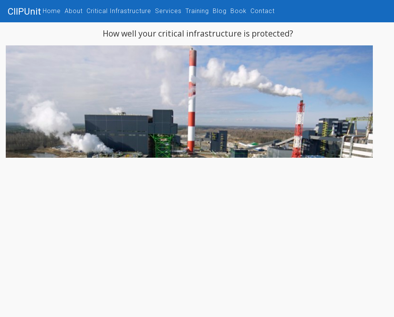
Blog (220, 11)
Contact (262, 11)
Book (238, 11)
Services (168, 11)
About (74, 11)
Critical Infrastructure (119, 11)
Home (52, 11)
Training (197, 11)
